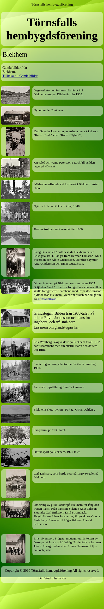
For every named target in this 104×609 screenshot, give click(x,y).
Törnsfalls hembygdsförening (52, 4)
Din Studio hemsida (52, 578)
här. (76, 327)
